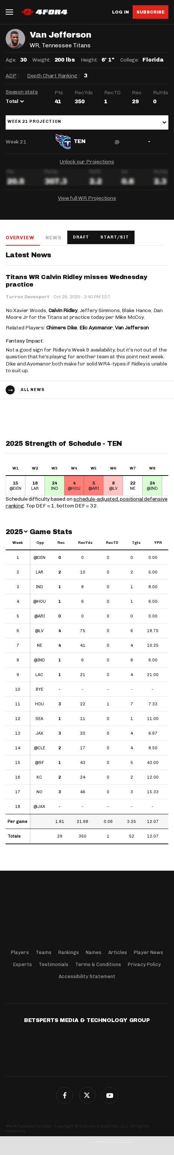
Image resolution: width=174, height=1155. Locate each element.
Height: (89, 60)
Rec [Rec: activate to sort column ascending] (61, 543)
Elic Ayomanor (96, 328)
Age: (11, 60)
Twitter (87, 1095)
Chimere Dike (61, 328)
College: (129, 60)
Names (93, 952)
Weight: (41, 60)
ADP (11, 75)
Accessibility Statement (87, 976)
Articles (117, 952)
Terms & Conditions (98, 964)
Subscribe (150, 12)
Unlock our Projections (87, 162)
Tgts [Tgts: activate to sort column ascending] (136, 543)
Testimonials (53, 964)
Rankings (68, 952)
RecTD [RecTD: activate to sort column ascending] (112, 543)
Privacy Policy (144, 964)
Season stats (22, 92)
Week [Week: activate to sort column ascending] (17, 543)
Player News (148, 952)
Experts (22, 964)
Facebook (64, 1095)
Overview (20, 237)
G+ (109, 1095)
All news (33, 389)
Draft (81, 237)
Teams (43, 952)
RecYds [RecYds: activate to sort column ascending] (85, 543)
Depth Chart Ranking (52, 75)
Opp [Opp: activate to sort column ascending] (40, 543)
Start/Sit (114, 237)
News (53, 237)
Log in (120, 12)
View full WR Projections (87, 198)
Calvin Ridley (62, 310)
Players (20, 952)
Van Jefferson (132, 328)
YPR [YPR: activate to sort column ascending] (158, 543)
